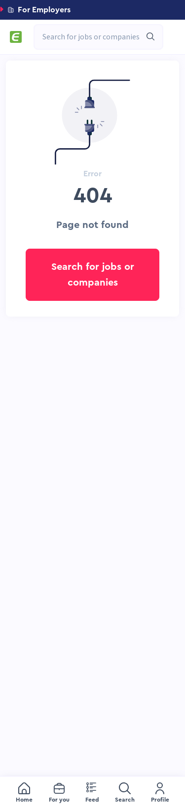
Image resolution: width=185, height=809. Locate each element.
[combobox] (93, 37)
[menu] (92, 792)
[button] (92, 10)
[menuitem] (24, 793)
